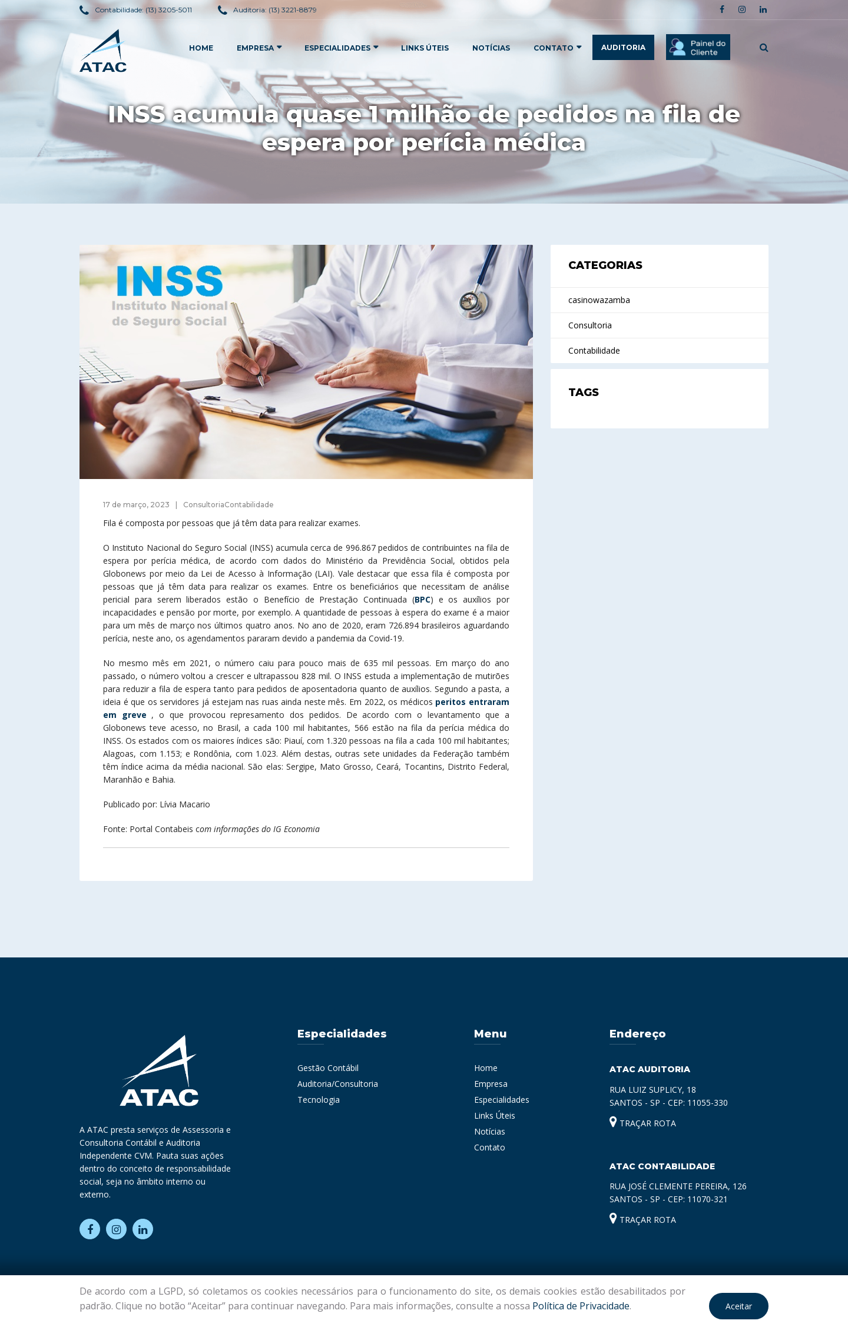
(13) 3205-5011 (168, 9)
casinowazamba (599, 299)
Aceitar (739, 1306)
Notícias (491, 48)
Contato (554, 48)
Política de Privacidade (581, 1305)
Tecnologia (318, 1099)
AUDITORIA (623, 47)
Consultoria (590, 325)
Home (486, 1067)
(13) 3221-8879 (293, 9)
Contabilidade (594, 350)
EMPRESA (255, 48)
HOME (201, 48)
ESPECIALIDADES (337, 48)
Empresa (491, 1083)
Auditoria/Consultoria (337, 1083)
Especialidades (501, 1099)
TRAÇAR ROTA (643, 1123)
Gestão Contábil (328, 1067)
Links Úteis (425, 48)
